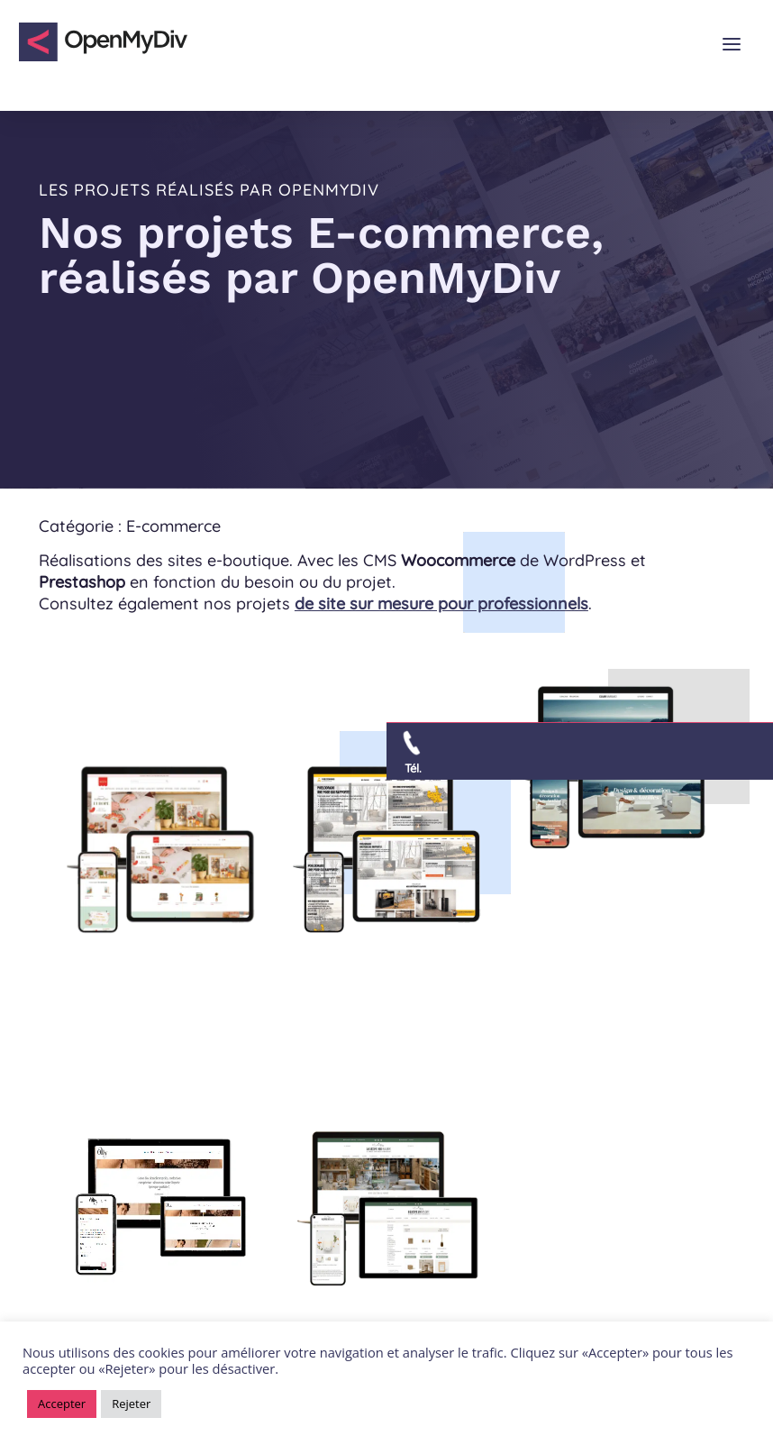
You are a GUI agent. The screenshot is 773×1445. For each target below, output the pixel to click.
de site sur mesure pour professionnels (441, 603)
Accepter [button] (62, 1403)
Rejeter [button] (131, 1403)
